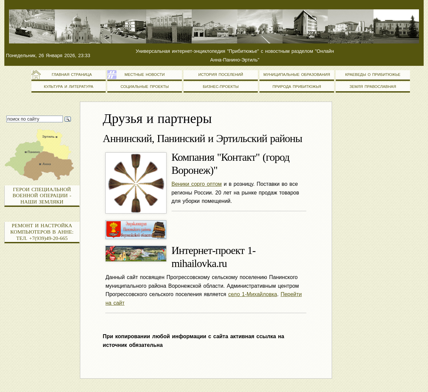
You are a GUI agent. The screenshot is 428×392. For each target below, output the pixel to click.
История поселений (220, 75)
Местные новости (145, 75)
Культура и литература (68, 87)
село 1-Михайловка (252, 294)
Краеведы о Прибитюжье (372, 75)
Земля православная (372, 87)
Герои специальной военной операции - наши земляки (42, 195)
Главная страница (68, 75)
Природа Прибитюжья (297, 87)
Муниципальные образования (296, 75)
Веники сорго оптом (197, 184)
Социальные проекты (144, 87)
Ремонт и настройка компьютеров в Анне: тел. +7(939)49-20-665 (42, 232)
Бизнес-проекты (220, 87)
